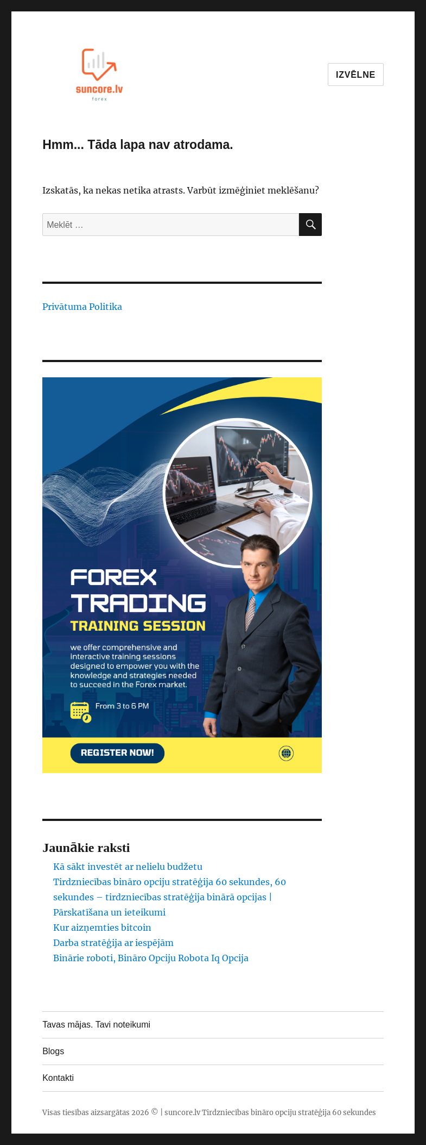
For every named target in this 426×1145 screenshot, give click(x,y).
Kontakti (58, 1077)
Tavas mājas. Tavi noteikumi (96, 1024)
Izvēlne (356, 74)
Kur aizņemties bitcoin (102, 927)
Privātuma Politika (82, 306)
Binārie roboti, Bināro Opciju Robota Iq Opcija (151, 958)
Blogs (53, 1051)
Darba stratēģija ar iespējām (113, 942)
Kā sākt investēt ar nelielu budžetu (127, 866)
